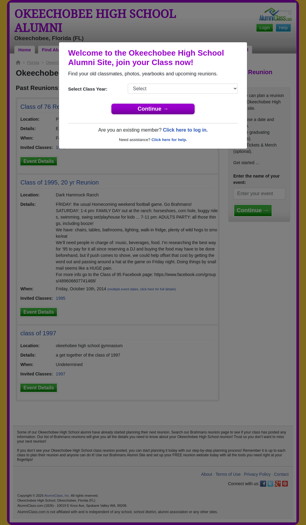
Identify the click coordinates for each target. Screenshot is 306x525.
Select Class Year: (87, 89)
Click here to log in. (185, 130)
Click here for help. (169, 139)
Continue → (153, 109)
